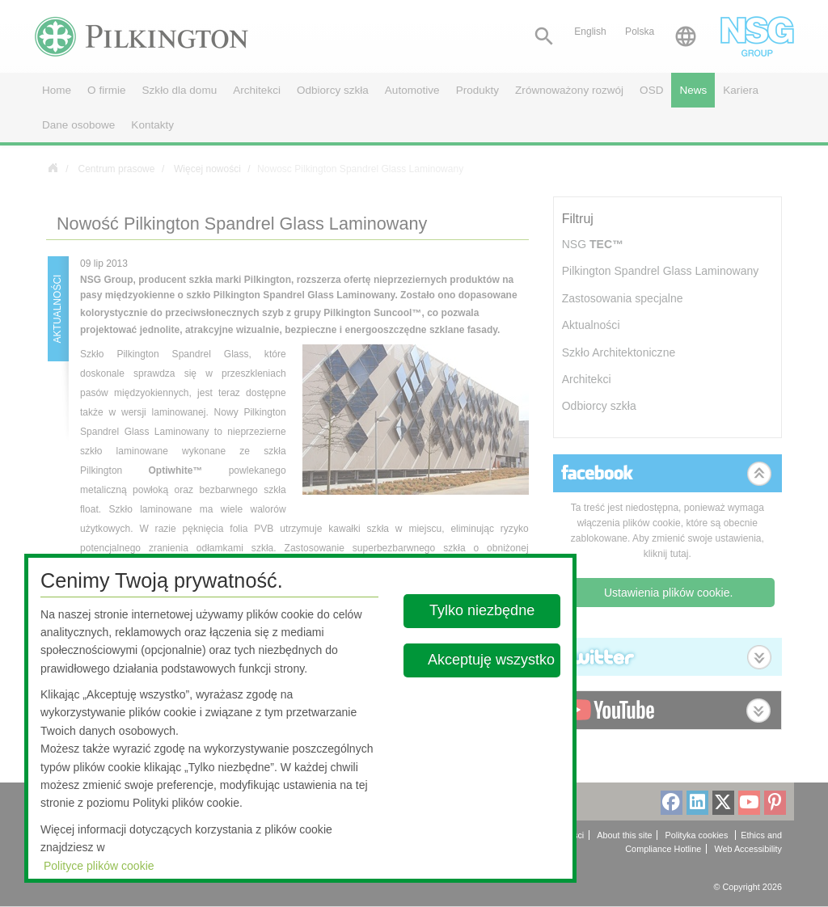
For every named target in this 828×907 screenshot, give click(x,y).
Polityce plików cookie (99, 865)
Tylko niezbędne (482, 610)
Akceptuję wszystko (491, 660)
